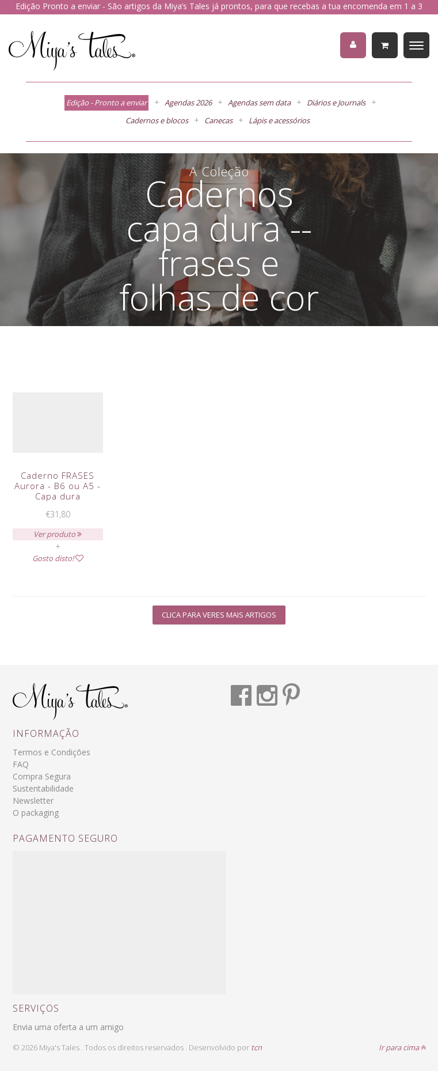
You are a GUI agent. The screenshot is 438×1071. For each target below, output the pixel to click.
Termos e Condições (51, 752)
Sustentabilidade (43, 788)
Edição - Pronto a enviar (106, 102)
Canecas (218, 120)
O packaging (36, 812)
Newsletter (33, 800)
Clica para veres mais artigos (219, 615)
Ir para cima (402, 1047)
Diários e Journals (336, 102)
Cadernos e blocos (156, 120)
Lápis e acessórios (279, 120)
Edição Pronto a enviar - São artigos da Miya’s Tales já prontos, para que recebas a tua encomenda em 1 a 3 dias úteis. (219, 12)
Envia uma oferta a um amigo (68, 1026)
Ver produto (57, 534)
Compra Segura (42, 776)
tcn (256, 1047)
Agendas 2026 (188, 102)
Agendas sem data (259, 102)
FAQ (21, 764)
